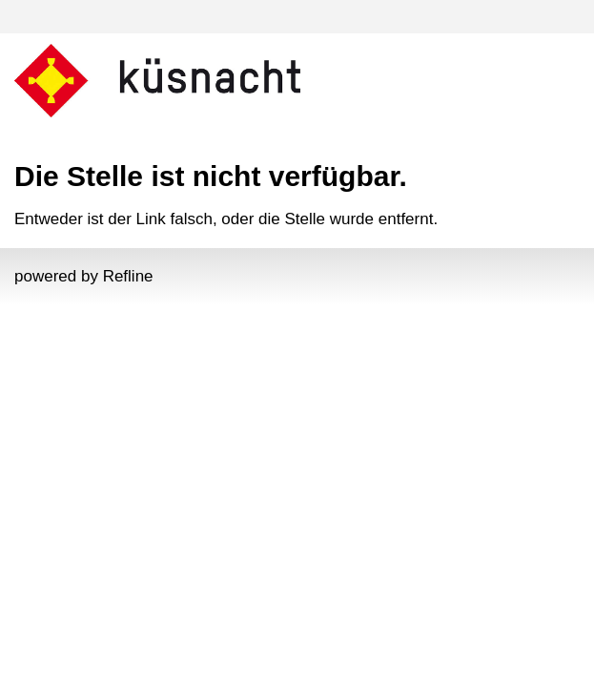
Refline (128, 276)
